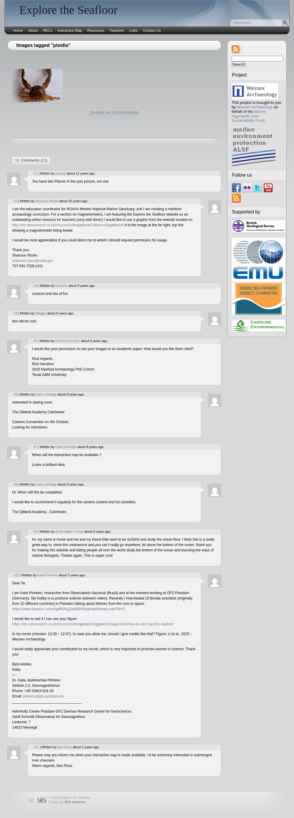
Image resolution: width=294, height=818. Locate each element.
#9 (35, 531)
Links (133, 31)
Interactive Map (70, 31)
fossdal (61, 173)
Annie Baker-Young (69, 531)
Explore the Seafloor (68, 10)
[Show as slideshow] (114, 112)
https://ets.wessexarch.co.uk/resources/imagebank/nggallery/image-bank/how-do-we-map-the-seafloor (93, 624)
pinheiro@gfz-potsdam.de (43, 696)
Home (18, 31)
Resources (95, 31)
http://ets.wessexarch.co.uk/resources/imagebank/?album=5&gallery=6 (68, 225)
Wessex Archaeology (255, 107)
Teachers (117, 31)
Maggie (41, 313)
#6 (15, 394)
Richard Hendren (68, 341)
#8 (15, 484)
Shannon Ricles (47, 201)
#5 (35, 341)
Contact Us (152, 31)
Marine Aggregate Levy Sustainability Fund (249, 116)
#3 (35, 285)
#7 (35, 447)
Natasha (62, 285)
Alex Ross (64, 747)
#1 (35, 173)
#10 (16, 575)
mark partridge (46, 394)
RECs (47, 31)
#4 (15, 313)
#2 (15, 201)
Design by (67, 802)
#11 (36, 747)
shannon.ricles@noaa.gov (32, 261)
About (32, 31)
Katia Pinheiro (47, 575)
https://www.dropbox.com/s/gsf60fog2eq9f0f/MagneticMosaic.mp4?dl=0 (68, 609)
